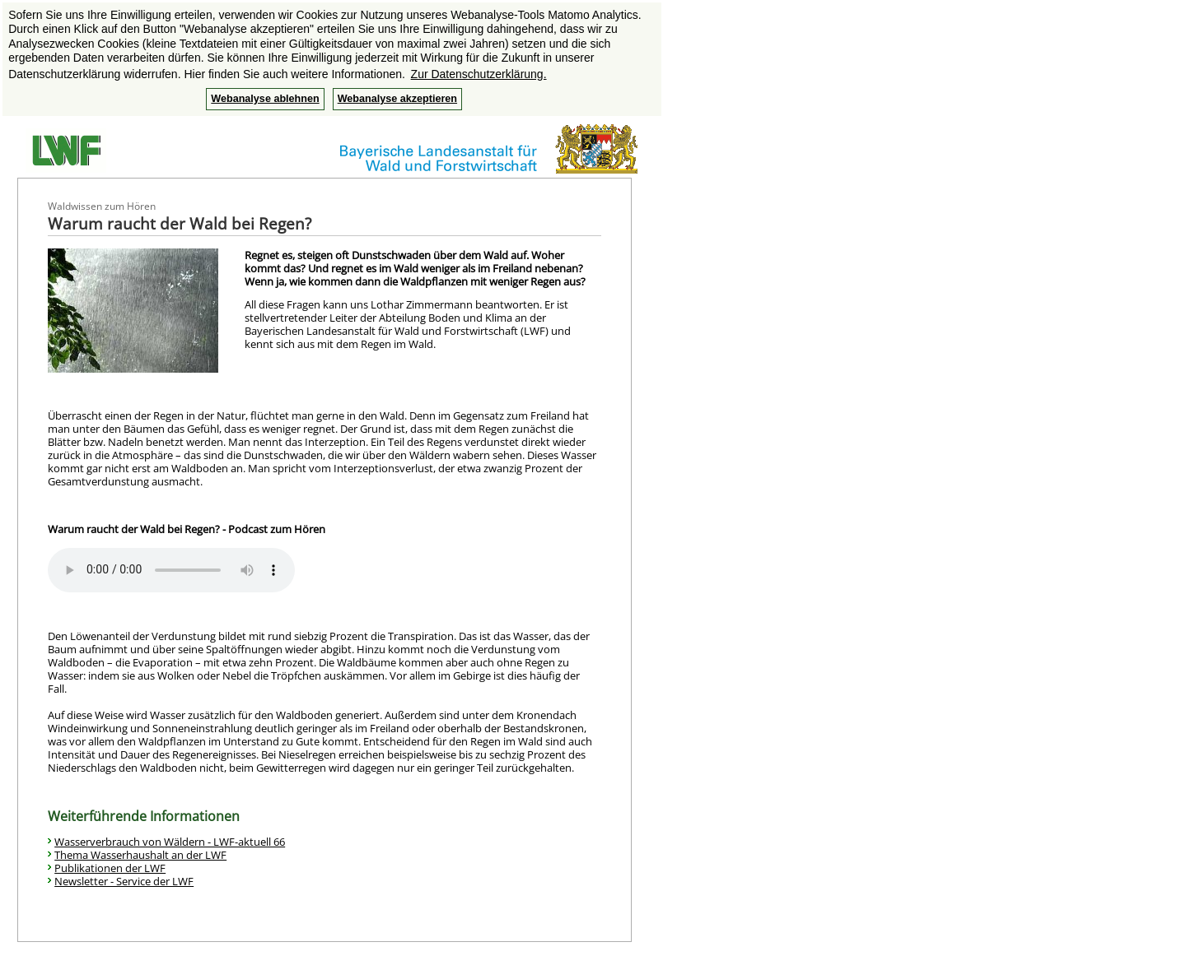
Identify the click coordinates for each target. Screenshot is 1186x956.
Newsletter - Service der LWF (124, 881)
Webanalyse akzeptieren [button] (397, 98)
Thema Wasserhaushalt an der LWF (140, 854)
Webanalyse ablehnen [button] (265, 98)
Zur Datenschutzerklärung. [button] (479, 74)
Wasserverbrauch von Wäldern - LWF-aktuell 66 (169, 841)
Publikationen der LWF (110, 868)
